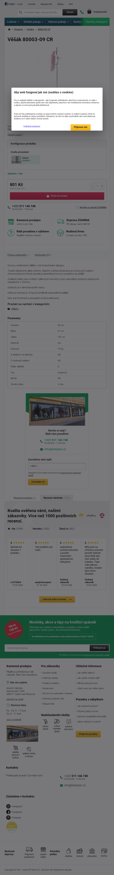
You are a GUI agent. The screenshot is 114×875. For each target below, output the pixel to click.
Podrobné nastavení (31, 126)
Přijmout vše (80, 127)
